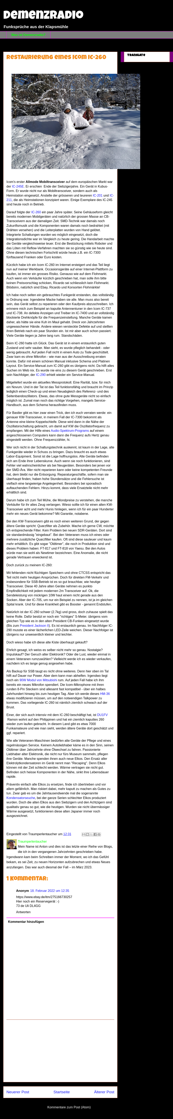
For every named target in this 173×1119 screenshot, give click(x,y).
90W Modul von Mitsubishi (38, 680)
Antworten (23, 912)
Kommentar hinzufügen (26, 921)
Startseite (62, 1092)
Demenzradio (43, 16)
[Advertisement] (60, 1051)
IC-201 (98, 195)
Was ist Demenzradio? (28, 35)
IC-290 (40, 374)
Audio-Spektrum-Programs (70, 430)
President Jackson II (34, 625)
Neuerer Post (17, 1092)
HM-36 (105, 693)
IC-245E (18, 186)
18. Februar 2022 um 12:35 (49, 890)
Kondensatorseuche (20, 798)
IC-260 (36, 212)
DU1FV (102, 715)
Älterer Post (104, 1092)
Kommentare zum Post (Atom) (69, 1107)
